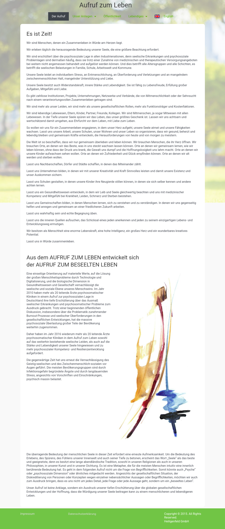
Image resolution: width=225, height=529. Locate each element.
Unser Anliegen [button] (84, 16)
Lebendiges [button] (137, 16)
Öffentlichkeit (112, 16)
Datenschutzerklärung (82, 514)
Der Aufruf (58, 16)
